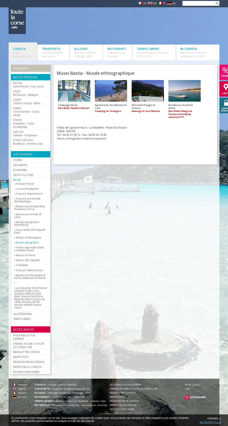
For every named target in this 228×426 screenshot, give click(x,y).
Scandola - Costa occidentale (23, 123)
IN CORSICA (193, 52)
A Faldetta (22, 265)
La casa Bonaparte (27, 188)
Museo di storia (25, 255)
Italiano (19, 392)
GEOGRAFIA (20, 165)
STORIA (17, 160)
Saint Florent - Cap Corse (28, 84)
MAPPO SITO (21, 357)
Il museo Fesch (25, 183)
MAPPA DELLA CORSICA (27, 367)
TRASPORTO (52, 52)
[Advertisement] (84, 153)
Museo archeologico (28, 237)
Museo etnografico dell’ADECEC (26, 223)
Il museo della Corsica (29, 270)
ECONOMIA (20, 170)
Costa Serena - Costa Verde (26, 111)
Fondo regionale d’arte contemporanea (29, 249)
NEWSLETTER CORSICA (26, 352)
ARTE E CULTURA (23, 175)
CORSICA (22, 52)
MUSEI (17, 179)
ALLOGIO (85, 52)
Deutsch (20, 396)
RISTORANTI (116, 52)
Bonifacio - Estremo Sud (28, 141)
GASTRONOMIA (22, 314)
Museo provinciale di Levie (27, 215)
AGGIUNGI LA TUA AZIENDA (24, 336)
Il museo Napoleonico (29, 193)
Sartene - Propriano (25, 133)
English (19, 388)
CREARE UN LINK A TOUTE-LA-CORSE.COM (29, 345)
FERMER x (214, 418)
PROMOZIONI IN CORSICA (29, 362)
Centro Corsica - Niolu (26, 101)
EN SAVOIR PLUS (210, 422)
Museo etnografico (27, 242)
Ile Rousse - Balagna (25, 93)
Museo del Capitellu (28, 260)
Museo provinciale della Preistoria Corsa (29, 208)
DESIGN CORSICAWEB (26, 371)
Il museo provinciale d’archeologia (27, 200)
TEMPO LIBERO (153, 52)
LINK (187, 388)
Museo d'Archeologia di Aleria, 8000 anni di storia (29, 276)
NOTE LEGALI (192, 384)
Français (20, 384)
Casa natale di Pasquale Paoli (29, 231)
